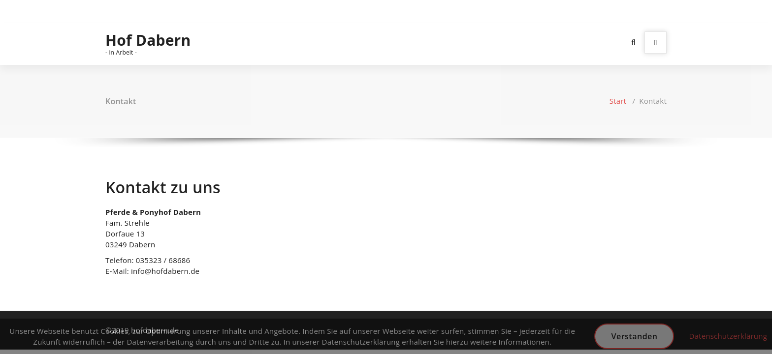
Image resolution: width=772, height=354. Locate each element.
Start (618, 101)
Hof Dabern (148, 40)
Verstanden (634, 336)
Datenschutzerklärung (728, 336)
